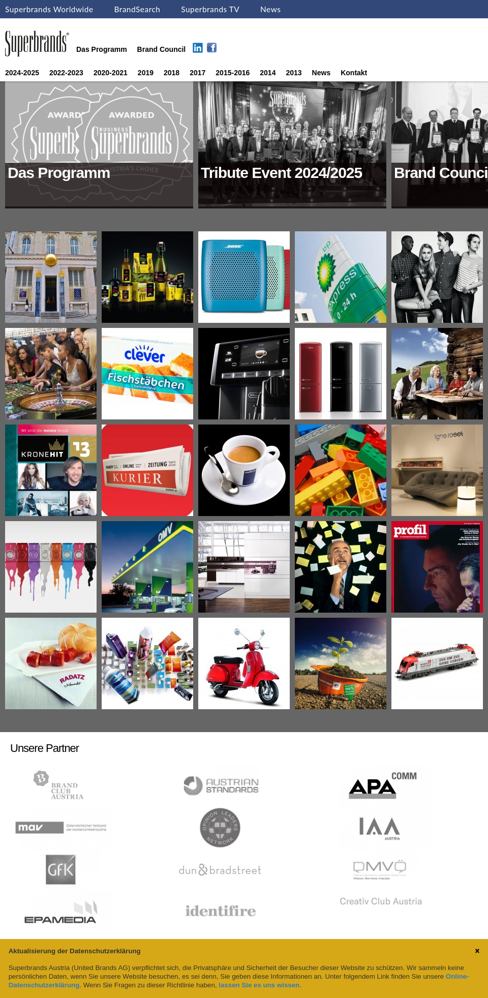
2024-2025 (22, 73)
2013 (293, 73)
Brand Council (161, 49)
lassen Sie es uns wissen (259, 985)
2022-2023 (66, 73)
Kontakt (354, 73)
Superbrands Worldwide (49, 9)
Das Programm (101, 49)
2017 (197, 73)
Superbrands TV (210, 9)
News (270, 9)
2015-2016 (233, 73)
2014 (268, 73)
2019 (146, 73)
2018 (171, 73)
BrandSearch (137, 9)
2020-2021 (111, 73)
